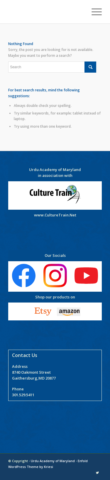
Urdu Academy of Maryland (53, 461)
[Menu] (94, 11)
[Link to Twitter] (97, 472)
